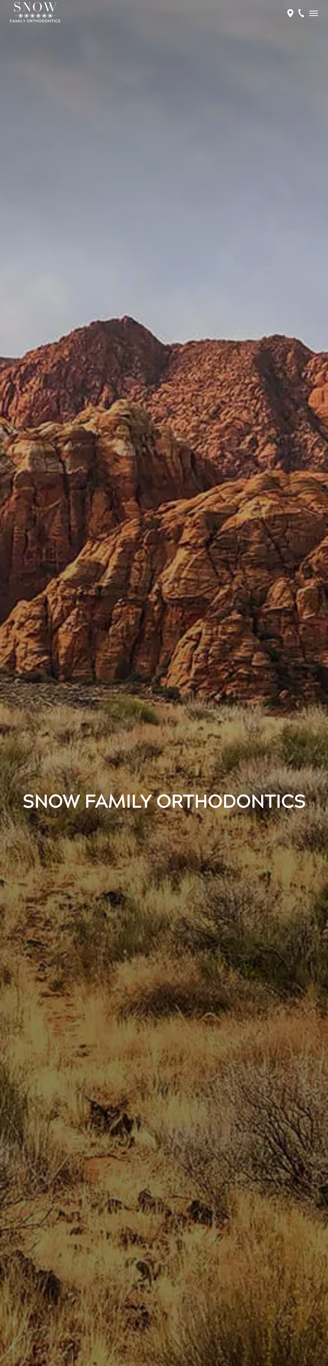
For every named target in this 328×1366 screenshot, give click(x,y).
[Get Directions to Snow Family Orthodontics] (290, 13)
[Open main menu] (314, 13)
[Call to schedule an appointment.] (301, 13)
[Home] (35, 13)
